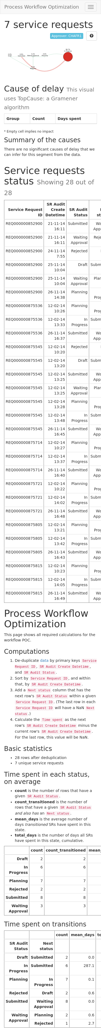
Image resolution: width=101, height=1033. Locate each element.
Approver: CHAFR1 (67, 36)
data (44, 660)
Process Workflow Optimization (41, 7)
